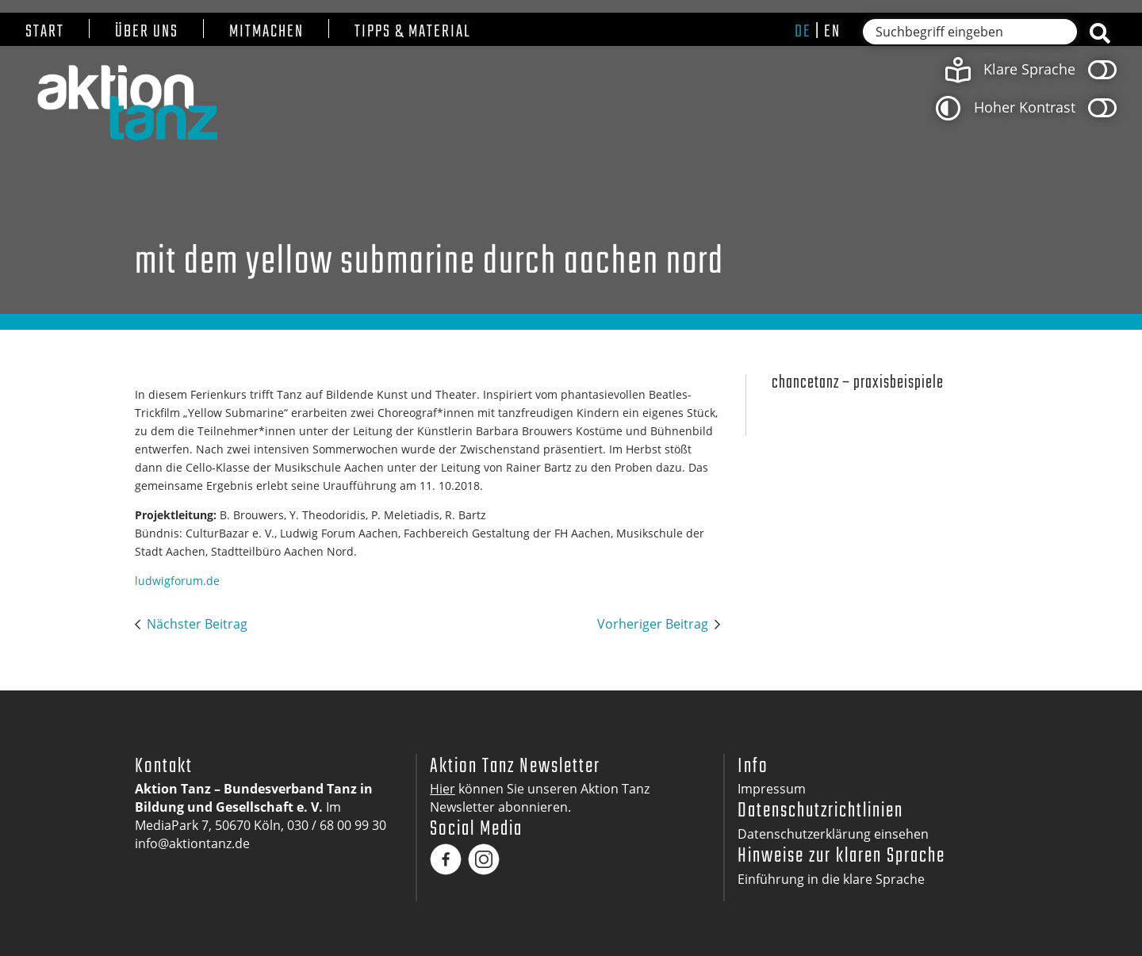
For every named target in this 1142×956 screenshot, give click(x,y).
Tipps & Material (412, 32)
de (803, 31)
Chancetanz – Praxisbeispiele (858, 383)
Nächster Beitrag (197, 624)
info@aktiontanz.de (192, 843)
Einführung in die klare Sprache (831, 879)
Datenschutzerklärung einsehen (833, 834)
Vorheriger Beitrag (652, 624)
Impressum (772, 788)
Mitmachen (266, 32)
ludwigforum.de (177, 580)
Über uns (146, 32)
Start (44, 32)
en (832, 31)
